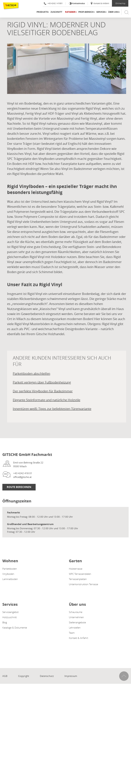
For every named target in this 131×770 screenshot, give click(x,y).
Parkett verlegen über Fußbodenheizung (42, 382)
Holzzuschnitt (9, 617)
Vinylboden (8, 573)
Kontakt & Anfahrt (99, 3)
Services (100, 12)
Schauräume (75, 612)
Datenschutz (47, 675)
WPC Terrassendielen (80, 573)
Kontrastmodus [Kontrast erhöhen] (78, 3)
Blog (4, 622)
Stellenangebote (77, 622)
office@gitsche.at (22, 477)
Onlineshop (120, 3)
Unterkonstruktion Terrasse (83, 584)
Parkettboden (9, 568)
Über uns (113, 12)
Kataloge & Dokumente (14, 627)
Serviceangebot (10, 612)
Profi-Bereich (85, 12)
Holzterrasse (75, 568)
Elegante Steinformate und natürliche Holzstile (46, 400)
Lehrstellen (75, 627)
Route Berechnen (19, 487)
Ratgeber (70, 12)
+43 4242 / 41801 (53, 3)
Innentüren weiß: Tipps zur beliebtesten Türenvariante (52, 409)
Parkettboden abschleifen (31, 373)
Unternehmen (76, 617)
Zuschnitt (56, 12)
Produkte (42, 12)
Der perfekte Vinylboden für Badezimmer (43, 391)
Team (72, 632)
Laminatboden (10, 579)
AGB (4, 675)
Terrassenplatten (78, 579)
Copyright (23, 675)
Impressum (70, 675)
